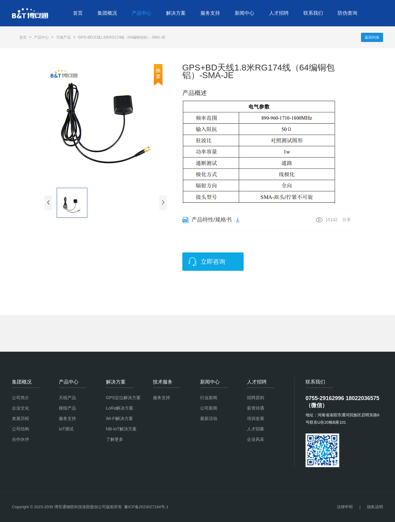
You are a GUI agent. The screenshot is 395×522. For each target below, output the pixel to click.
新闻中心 (244, 13)
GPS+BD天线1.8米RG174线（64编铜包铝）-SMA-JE (121, 37)
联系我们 (313, 13)
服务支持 (210, 13)
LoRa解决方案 (119, 408)
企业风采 (255, 439)
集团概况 (107, 13)
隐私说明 (375, 507)
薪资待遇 (255, 408)
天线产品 (63, 37)
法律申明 (345, 507)
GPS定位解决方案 (123, 397)
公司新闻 (208, 408)
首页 (78, 13)
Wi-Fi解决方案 (119, 418)
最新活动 (208, 418)
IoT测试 (66, 428)
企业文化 (20, 408)
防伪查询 (347, 13)
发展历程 (20, 418)
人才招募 (255, 428)
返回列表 (372, 37)
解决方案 (176, 13)
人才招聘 (279, 13)
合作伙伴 (20, 439)
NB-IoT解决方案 (121, 428)
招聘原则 (255, 397)
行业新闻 (208, 397)
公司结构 (20, 428)
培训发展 (255, 418)
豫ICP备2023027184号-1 (146, 507)
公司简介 (20, 397)
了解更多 (114, 439)
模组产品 (67, 408)
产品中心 (141, 13)
